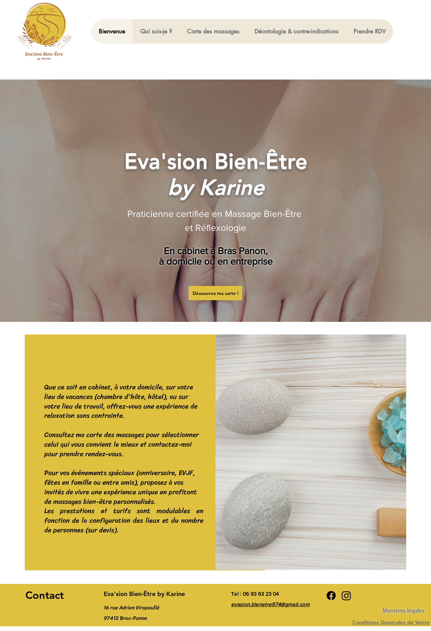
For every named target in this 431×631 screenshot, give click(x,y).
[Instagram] (346, 596)
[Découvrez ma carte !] (215, 293)
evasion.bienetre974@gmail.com (270, 604)
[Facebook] (331, 596)
